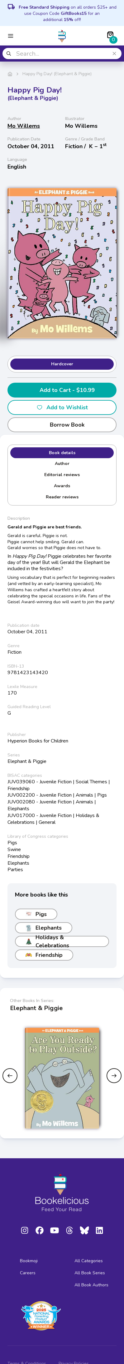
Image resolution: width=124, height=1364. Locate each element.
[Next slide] (114, 1075)
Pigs (36, 914)
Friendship (44, 955)
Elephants (44, 928)
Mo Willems (23, 126)
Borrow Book (62, 424)
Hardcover (62, 364)
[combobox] (62, 53)
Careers (28, 1273)
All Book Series (89, 1273)
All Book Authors (91, 1285)
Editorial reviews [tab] (62, 475)
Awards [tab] (62, 486)
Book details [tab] (62, 453)
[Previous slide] (9, 1075)
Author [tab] (62, 464)
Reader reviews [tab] (62, 497)
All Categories (88, 1261)
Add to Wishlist (62, 407)
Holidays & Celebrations (47, 941)
